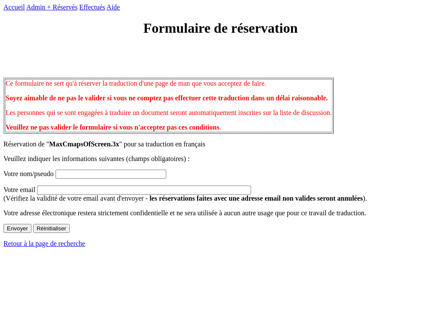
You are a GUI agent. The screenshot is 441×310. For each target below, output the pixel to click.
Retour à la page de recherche (44, 243)
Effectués (92, 7)
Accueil (14, 7)
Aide (113, 7)
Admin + (39, 7)
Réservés (65, 7)
